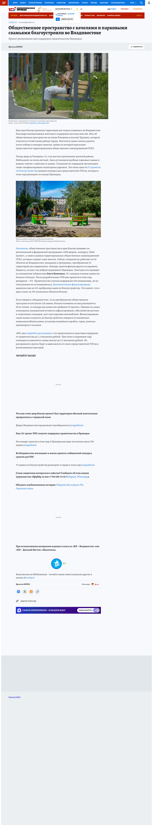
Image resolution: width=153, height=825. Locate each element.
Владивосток (13, 22)
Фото (15, 3)
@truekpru (29, 577)
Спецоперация (35, 3)
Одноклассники (24, 488)
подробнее (77, 425)
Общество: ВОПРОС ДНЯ (28, 601)
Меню (3, 3)
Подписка (137, 9)
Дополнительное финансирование (71, 284)
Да (58, 19)
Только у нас (90, 15)
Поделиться (136, 46)
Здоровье (104, 3)
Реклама (125, 9)
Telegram (71, 476)
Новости (52, 15)
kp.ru (97, 584)
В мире (85, 3)
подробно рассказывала (39, 333)
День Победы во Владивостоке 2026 (33, 15)
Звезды (94, 3)
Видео (23, 3)
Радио (113, 9)
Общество (61, 3)
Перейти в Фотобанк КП (39, 123)
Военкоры (101, 15)
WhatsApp (82, 476)
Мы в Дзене (73, 485)
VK (81, 485)
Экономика (73, 3)
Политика (49, 3)
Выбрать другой (67, 19)
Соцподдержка (118, 3)
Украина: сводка (113, 15)
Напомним (22, 248)
